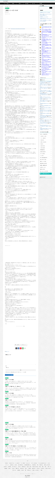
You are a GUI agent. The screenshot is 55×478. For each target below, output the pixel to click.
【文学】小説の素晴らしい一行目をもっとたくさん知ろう (46, 21)
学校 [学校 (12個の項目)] (37, 464)
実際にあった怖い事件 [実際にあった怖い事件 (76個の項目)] (47, 464)
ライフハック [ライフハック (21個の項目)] (7, 464)
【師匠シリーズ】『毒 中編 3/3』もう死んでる (11, 406)
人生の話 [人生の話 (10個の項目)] (16, 464)
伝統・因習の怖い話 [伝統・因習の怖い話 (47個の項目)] (20, 464)
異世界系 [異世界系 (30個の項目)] (30, 468)
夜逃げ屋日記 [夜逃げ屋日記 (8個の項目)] (34, 464)
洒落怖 (13, 3)
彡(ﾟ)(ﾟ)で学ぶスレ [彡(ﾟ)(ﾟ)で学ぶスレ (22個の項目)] (14, 466)
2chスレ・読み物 (6, 3)
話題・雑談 (26, 3)
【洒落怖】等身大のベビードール (44, 112)
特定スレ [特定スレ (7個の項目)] (26, 468)
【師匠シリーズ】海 (8, 452)
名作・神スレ (33, 3)
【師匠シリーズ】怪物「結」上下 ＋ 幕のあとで (12, 386)
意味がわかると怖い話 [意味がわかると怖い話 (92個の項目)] (35, 466)
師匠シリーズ (7, 351)
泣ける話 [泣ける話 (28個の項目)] (13, 468)
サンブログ (5, 1)
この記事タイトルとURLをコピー (20, 344)
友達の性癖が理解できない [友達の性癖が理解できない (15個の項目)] (27, 464)
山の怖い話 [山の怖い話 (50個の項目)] (5, 466)
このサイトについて (22, 473)
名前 (6, 365)
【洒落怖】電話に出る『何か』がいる (45, 18)
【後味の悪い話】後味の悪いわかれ (44, 101)
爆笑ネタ (20, 3)
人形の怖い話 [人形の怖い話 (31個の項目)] (11, 464)
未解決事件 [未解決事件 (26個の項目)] (5, 468)
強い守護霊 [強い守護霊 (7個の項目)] (9, 466)
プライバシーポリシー (28, 473)
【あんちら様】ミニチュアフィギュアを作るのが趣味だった (46, 15)
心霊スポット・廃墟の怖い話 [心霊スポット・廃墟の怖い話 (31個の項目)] (21, 466)
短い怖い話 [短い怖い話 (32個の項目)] (38, 468)
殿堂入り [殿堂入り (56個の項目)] (10, 468)
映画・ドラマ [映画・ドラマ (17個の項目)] (49, 466)
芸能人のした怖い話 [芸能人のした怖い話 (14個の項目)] (48, 468)
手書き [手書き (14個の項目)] (43, 466)
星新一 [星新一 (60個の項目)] (45, 466)
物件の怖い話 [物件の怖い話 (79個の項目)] (22, 468)
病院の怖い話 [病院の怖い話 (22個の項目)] (33, 468)
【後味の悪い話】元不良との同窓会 (44, 103)
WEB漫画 (40, 3)
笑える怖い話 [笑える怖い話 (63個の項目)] (42, 468)
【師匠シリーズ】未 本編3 (9, 379)
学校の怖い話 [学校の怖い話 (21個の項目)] (41, 464)
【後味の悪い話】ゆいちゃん (44, 99)
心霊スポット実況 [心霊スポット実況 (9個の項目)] (29, 466)
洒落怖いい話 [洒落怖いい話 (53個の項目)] (17, 468)
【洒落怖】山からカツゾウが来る (44, 12)
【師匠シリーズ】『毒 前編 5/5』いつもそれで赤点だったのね (14, 445)
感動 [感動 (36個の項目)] (40, 466)
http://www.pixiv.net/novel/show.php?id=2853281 (18, 28)
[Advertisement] (12, 21)
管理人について (33, 473)
